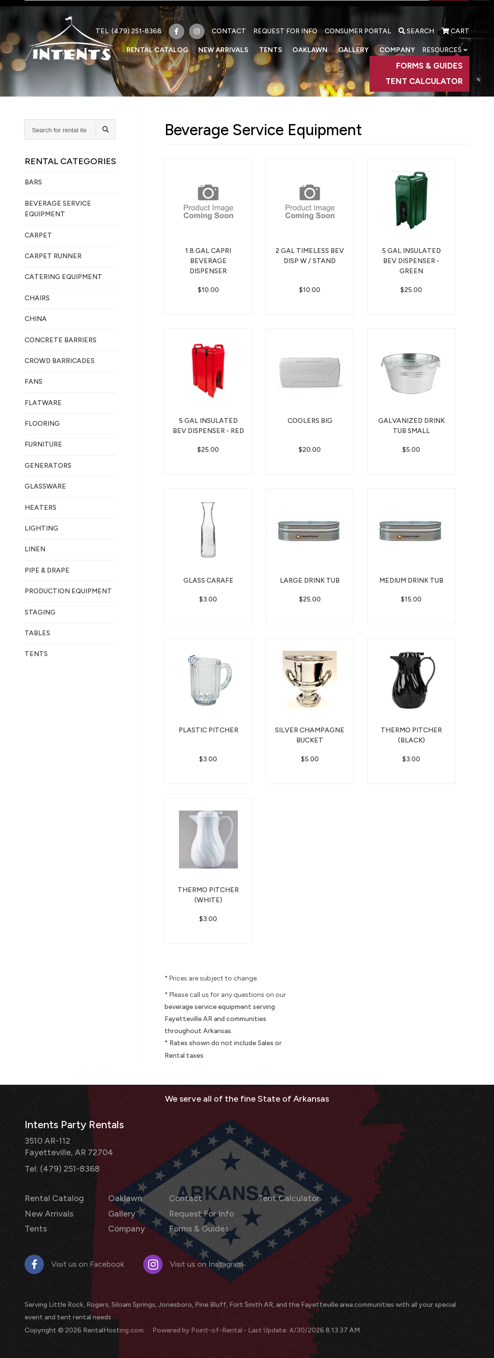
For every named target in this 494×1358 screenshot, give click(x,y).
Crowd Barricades (60, 361)
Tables (37, 633)
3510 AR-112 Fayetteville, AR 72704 (66, 1145)
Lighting (41, 528)
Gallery (357, 44)
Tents (281, 44)
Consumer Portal (358, 25)
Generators (48, 466)
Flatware (43, 403)
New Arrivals (237, 44)
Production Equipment (68, 591)
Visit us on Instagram (193, 1258)
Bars (33, 182)
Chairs (37, 298)
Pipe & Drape (47, 570)
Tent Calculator (273, 1195)
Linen (35, 549)
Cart (455, 25)
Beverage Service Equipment (58, 208)
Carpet (38, 235)
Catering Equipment (63, 277)
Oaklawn (317, 44)
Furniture (43, 444)
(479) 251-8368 (136, 25)
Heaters (40, 508)
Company (397, 44)
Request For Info (285, 25)
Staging (40, 612)
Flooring (42, 424)
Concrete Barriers (60, 340)
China (36, 319)
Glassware (45, 486)
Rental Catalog (174, 44)
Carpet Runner (53, 256)
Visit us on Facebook (74, 1258)
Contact (229, 25)
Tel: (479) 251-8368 (60, 1166)
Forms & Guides (190, 1223)
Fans (33, 382)
